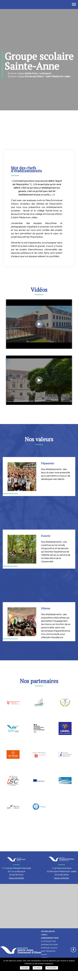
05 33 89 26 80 (62, 875)
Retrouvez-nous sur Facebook (73, 949)
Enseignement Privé (49, 938)
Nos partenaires (39, 681)
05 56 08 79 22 (16, 875)
